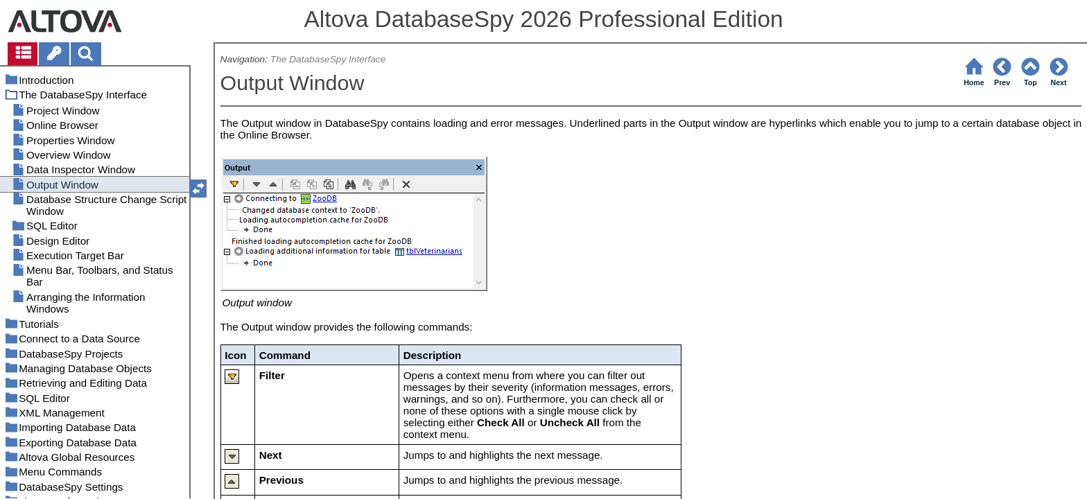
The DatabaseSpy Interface (327, 59)
